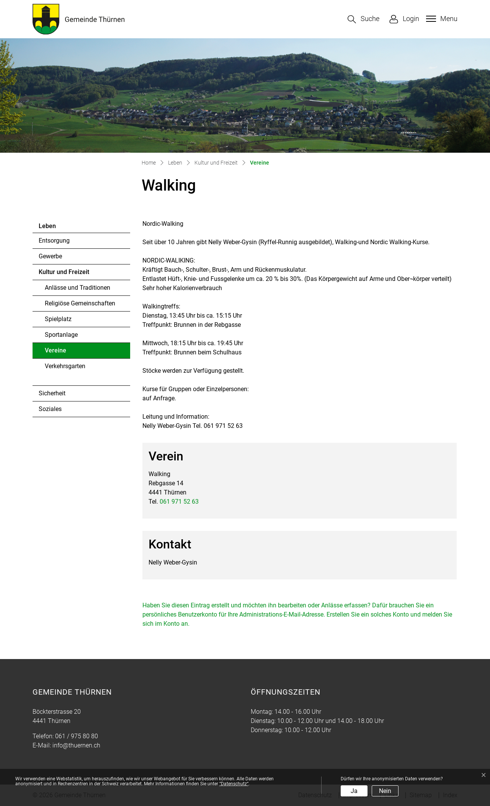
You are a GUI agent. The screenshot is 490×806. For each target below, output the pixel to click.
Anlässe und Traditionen (77, 287)
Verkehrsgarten (65, 366)
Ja (354, 791)
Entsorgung (54, 240)
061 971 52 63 (179, 501)
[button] (363, 19)
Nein (385, 791)
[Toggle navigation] (440, 19)
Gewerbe (50, 256)
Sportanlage (61, 334)
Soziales (50, 409)
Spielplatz (58, 319)
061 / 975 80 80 (76, 736)
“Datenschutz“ (233, 783)
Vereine (65, 352)
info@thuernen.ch (76, 745)
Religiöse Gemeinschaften (80, 303)
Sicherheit (52, 393)
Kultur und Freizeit (64, 272)
